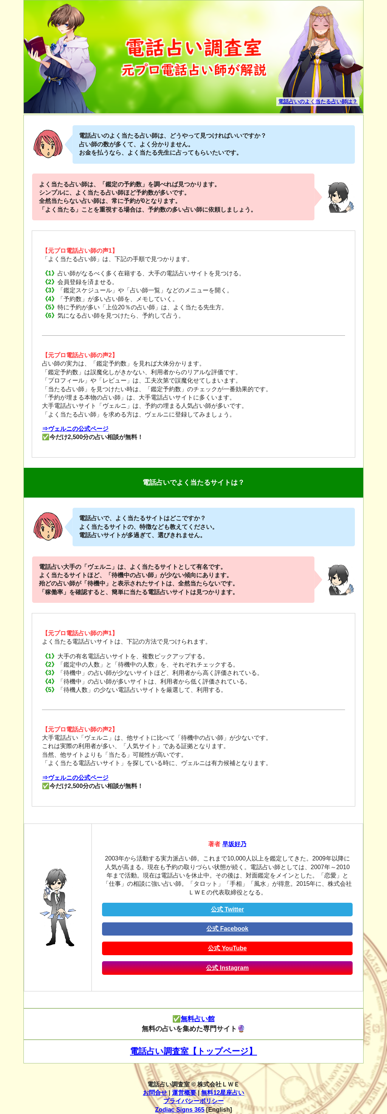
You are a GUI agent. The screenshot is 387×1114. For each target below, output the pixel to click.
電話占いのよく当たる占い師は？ (318, 101)
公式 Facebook (227, 928)
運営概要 (184, 1092)
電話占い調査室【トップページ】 (193, 1051)
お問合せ (155, 1092)
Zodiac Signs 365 (179, 1109)
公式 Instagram (227, 968)
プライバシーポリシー (193, 1101)
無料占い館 (198, 1019)
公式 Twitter (227, 909)
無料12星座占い (222, 1092)
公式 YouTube (227, 948)
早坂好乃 (234, 844)
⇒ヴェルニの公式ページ (75, 429)
